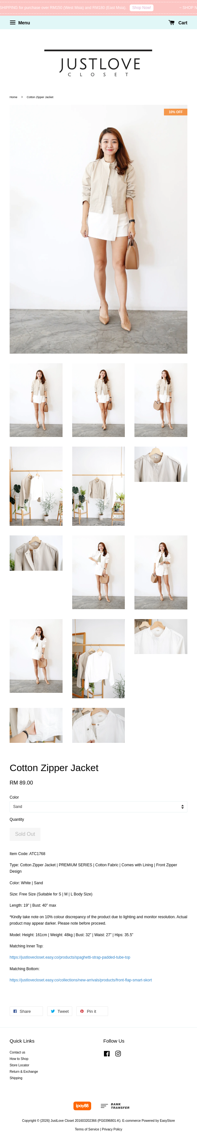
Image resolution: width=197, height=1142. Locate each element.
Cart (177, 22)
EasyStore (167, 1120)
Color (14, 797)
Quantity (17, 819)
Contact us (17, 1052)
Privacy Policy (112, 1129)
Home (13, 97)
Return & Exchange (24, 1071)
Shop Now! (150, 7)
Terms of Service (87, 1129)
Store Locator (19, 1065)
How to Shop (19, 1059)
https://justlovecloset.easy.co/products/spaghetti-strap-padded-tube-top (70, 957)
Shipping (16, 1078)
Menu (20, 22)
